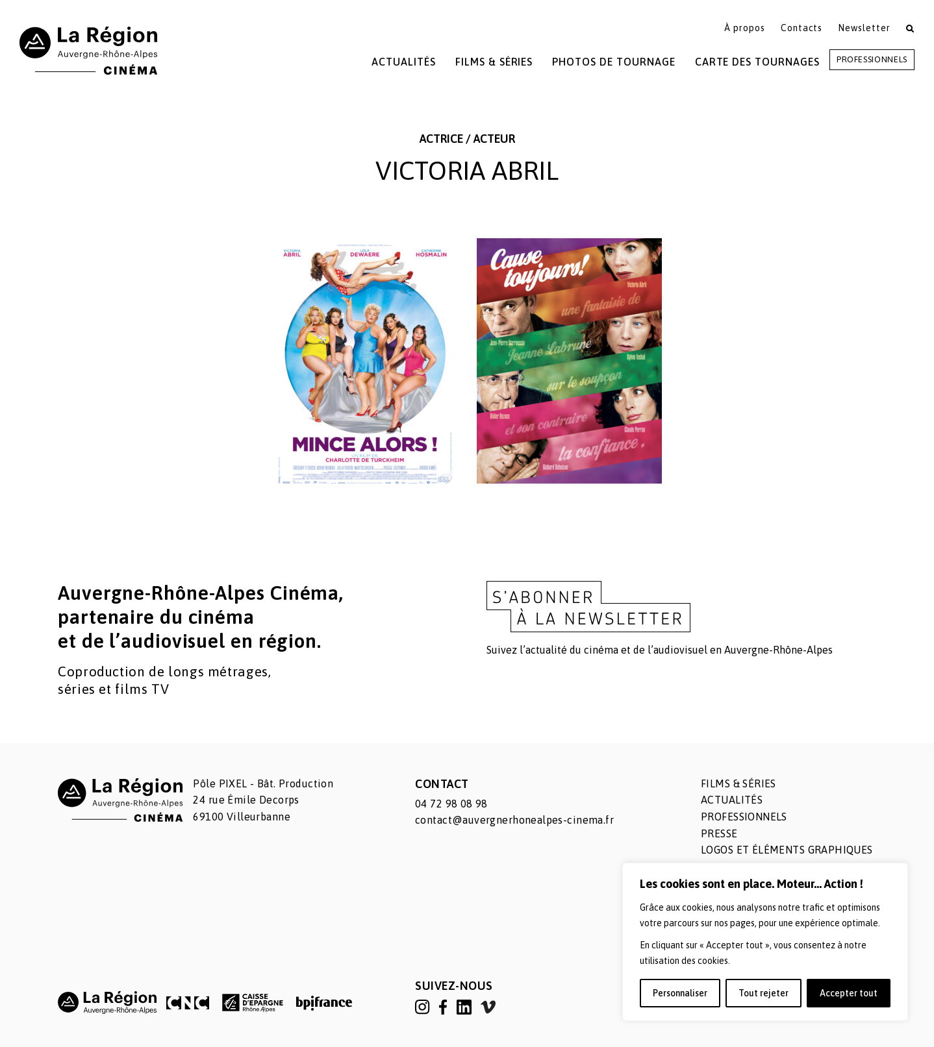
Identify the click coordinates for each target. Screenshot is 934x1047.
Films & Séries (494, 62)
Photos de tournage (613, 62)
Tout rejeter (763, 993)
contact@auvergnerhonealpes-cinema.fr (514, 820)
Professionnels (872, 59)
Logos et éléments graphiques (787, 850)
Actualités (404, 62)
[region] (765, 942)
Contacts (802, 28)
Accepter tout (848, 993)
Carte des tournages (757, 62)
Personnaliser (680, 993)
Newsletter (864, 28)
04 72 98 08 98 (451, 803)
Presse (719, 833)
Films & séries (738, 783)
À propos (744, 28)
